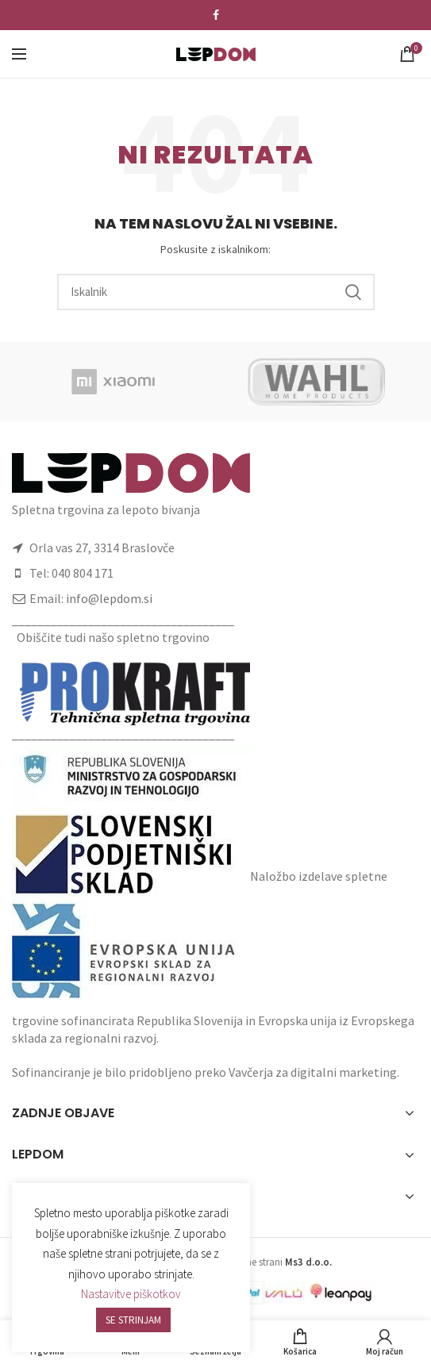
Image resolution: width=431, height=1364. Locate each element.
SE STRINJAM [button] (133, 1320)
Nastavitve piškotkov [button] (131, 1293)
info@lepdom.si (109, 598)
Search (353, 292)
